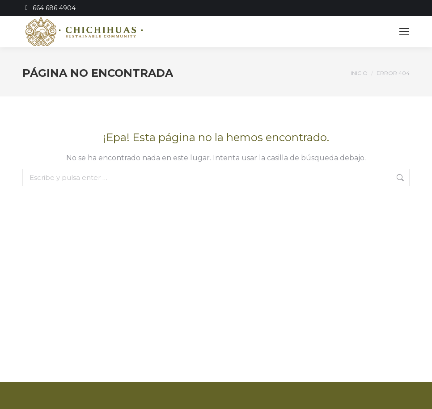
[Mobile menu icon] (404, 31)
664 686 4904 (49, 8)
